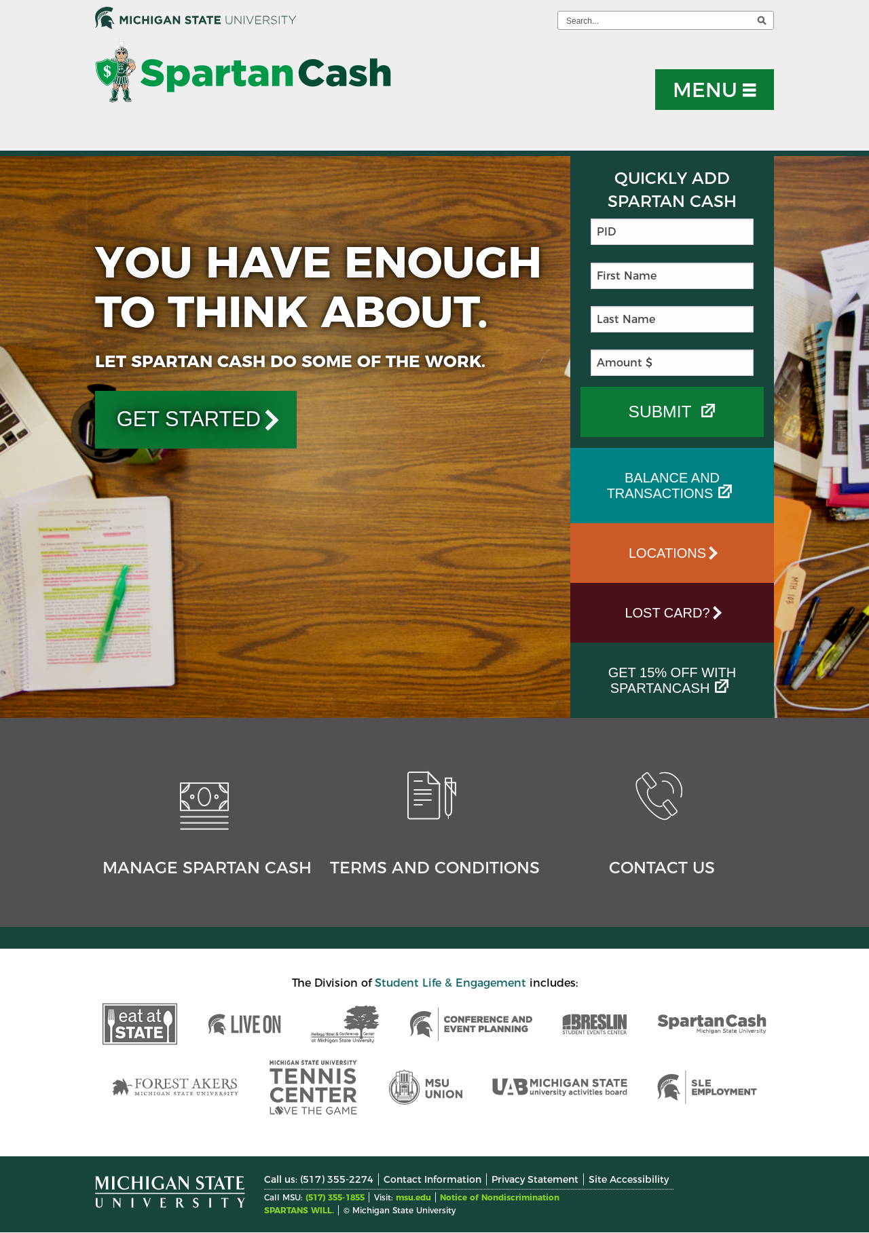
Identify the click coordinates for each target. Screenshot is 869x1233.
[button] (714, 89)
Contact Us (662, 867)
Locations (667, 553)
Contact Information (432, 1179)
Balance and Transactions (663, 485)
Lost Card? (667, 612)
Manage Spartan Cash (207, 867)
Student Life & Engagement (450, 982)
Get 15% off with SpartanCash (672, 680)
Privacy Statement (535, 1179)
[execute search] (761, 20)
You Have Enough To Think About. (318, 286)
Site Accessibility (629, 1179)
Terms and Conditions (435, 867)
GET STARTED (189, 419)
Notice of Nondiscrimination (499, 1197)
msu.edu (413, 1197)
